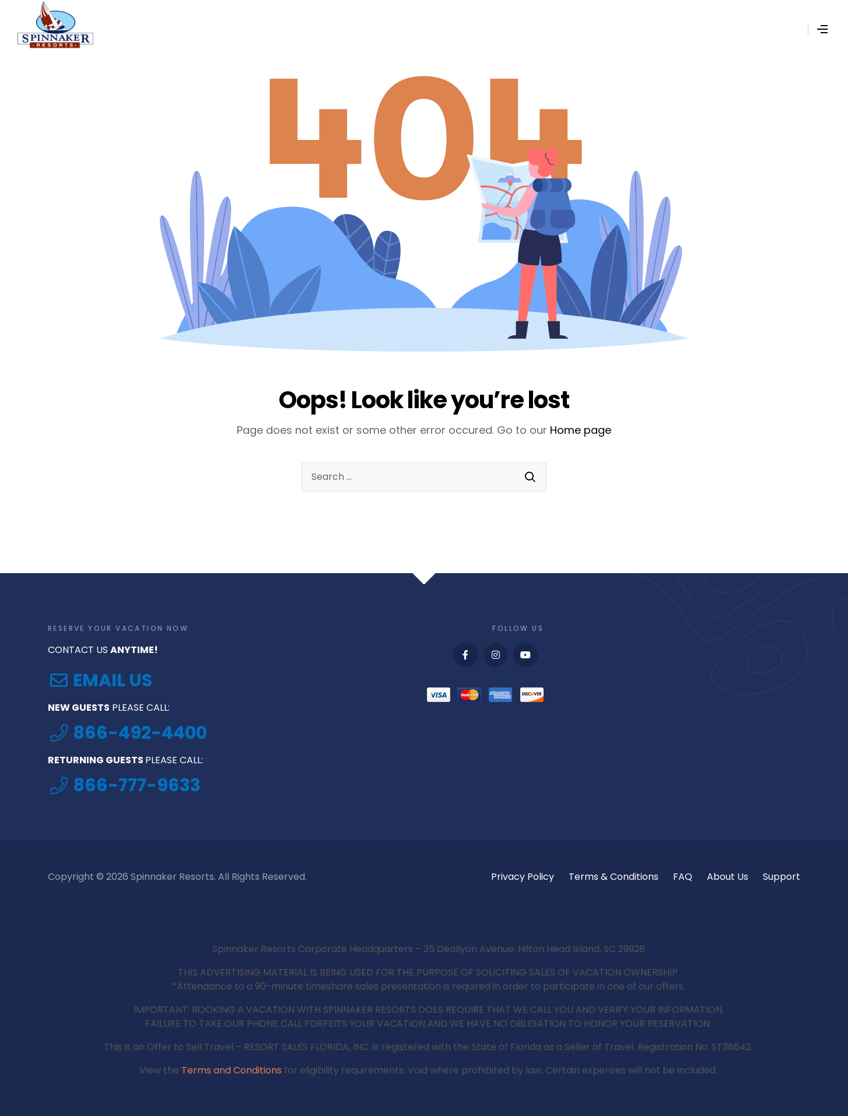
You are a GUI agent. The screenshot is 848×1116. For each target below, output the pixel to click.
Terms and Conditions (231, 1070)
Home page (580, 430)
